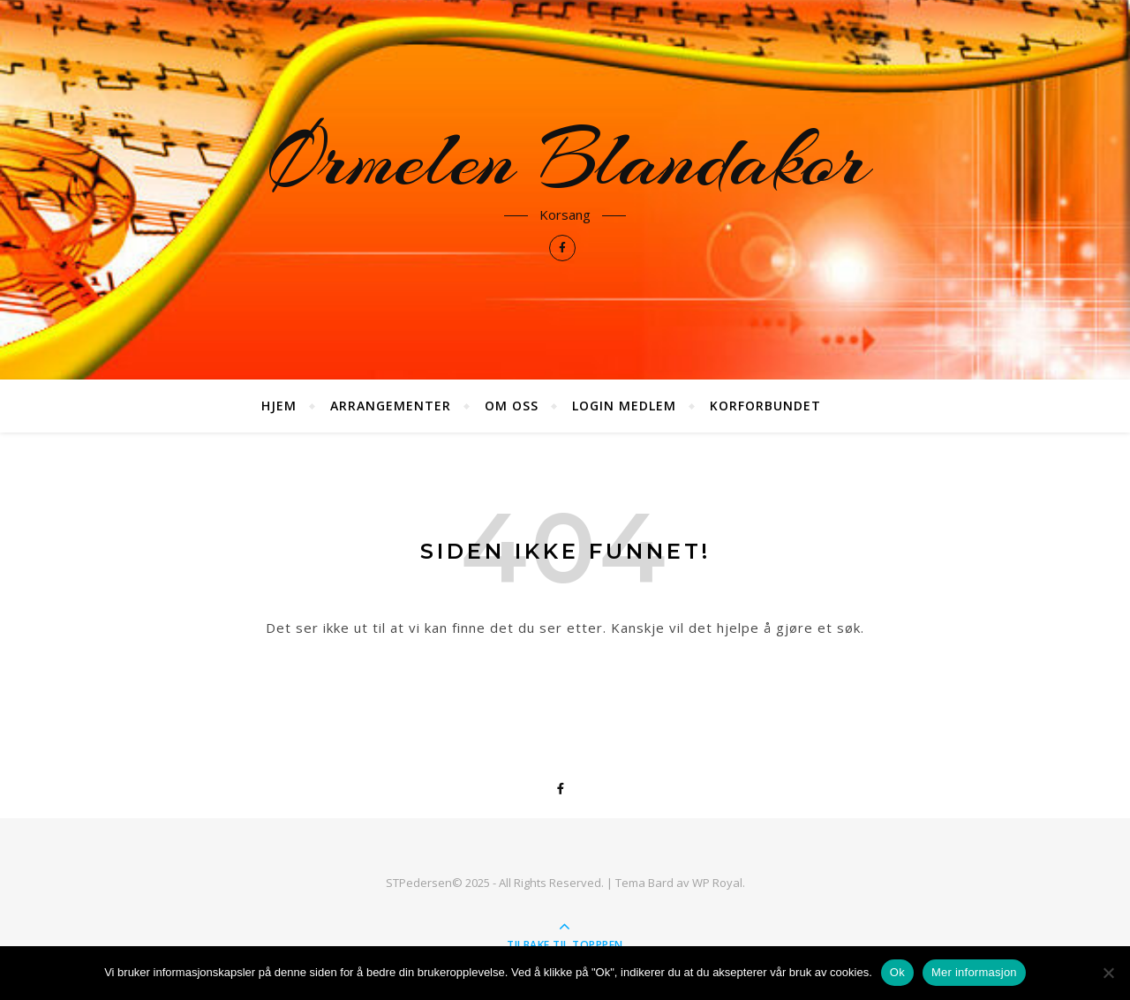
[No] (1108, 972)
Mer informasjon (974, 972)
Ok (897, 972)
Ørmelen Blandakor (565, 160)
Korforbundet (765, 405)
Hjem (279, 405)
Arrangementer (390, 405)
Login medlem (624, 405)
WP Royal (717, 883)
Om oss (512, 405)
